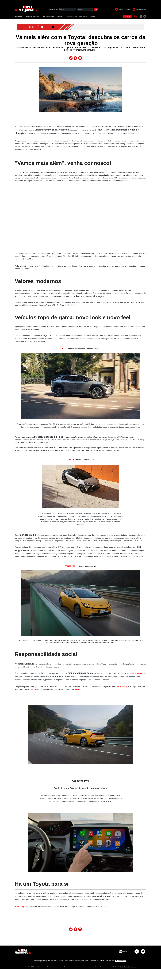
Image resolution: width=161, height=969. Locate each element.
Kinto (78, 690)
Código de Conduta (98, 961)
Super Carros (48, 16)
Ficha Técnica (85, 961)
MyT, (32, 690)
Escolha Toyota (21, 907)
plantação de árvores (135, 673)
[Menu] (16, 10)
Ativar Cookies (120, 961)
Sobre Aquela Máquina (42, 961)
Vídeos (92, 16)
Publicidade (110, 961)
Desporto (83, 16)
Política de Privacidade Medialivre (128, 966)
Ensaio (59, 16)
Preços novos (71, 16)
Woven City (122, 687)
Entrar (127, 16)
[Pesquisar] (135, 16)
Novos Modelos (33, 16)
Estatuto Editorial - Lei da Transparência (65, 961)
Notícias (19, 16)
